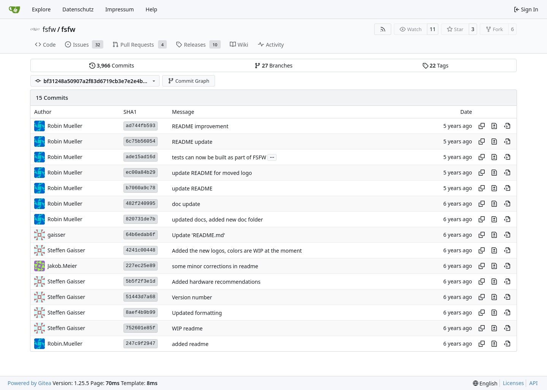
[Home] (14, 9)
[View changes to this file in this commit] (494, 126)
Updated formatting (197, 312)
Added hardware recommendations (216, 281)
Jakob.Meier (62, 265)
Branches (273, 65)
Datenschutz (77, 9)
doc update (186, 204)
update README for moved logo (212, 172)
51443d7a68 (140, 297)
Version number (192, 297)
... (272, 156)
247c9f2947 (140, 343)
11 (433, 29)
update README (192, 188)
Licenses (513, 383)
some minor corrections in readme (215, 266)
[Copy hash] (481, 126)
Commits (111, 65)
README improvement (200, 126)
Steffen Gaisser (66, 250)
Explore (41, 9)
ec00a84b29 (140, 172)
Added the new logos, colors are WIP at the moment (237, 250)
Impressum (119, 9)
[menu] (485, 383)
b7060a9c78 (140, 188)
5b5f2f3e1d (140, 281)
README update (192, 141)
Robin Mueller (64, 125)
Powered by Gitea (29, 383)
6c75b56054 (140, 141)
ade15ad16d (140, 157)
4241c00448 (140, 250)
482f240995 (140, 203)
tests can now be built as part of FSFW (219, 157)
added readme (190, 344)
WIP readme (187, 328)
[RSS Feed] (383, 29)
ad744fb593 (140, 126)
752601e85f (140, 328)
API (533, 383)
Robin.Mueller (64, 343)
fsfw (49, 29)
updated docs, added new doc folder (217, 219)
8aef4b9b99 (140, 312)
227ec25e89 (140, 266)
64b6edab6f (140, 234)
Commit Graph (188, 80)
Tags (435, 65)
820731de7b (140, 219)
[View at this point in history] (507, 126)
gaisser (56, 234)
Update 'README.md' (198, 235)
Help (151, 9)
